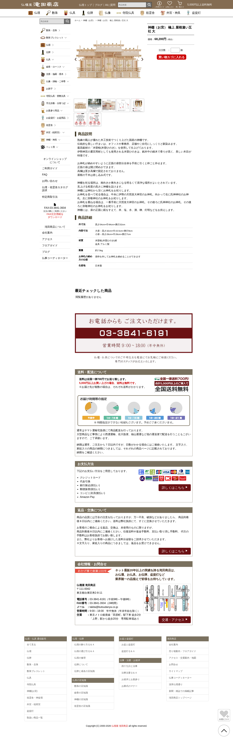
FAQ (44, 174)
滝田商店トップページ (180, 697)
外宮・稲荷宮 (33, 704)
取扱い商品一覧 (35, 717)
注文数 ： (164, 50)
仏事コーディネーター (55, 258)
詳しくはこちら (175, 487)
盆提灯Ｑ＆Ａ (128, 651)
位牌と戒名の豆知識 (84, 671)
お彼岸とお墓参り (131, 679)
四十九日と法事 (129, 666)
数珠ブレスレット (36, 671)
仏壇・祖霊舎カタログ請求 (55, 189)
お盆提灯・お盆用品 (56, 118)
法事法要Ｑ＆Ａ (129, 672)
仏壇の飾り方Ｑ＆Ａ (84, 644)
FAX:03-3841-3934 (55, 211)
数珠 (52, 12)
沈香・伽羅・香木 (54, 74)
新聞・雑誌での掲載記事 (181, 691)
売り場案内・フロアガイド (182, 651)
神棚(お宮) (32, 691)
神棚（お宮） (89, 20)
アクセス (47, 239)
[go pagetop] (224, 730)
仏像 (105, 12)
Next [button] (141, 59)
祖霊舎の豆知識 (82, 706)
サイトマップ (176, 671)
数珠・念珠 (51, 30)
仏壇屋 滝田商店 (119, 726)
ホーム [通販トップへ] (77, 20)
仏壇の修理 (80, 658)
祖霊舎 (147, 12)
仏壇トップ (85, 5)
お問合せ (173, 664)
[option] (109, 59)
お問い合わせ (50, 181)
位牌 (87, 12)
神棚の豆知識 (81, 699)
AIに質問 (110, 5)
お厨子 (49, 88)
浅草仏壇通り (176, 684)
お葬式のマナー (129, 686)
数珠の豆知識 (81, 686)
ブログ (98, 5)
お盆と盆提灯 (128, 644)
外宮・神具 (170, 12)
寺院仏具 (125, 12)
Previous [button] (76, 59)
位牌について (81, 664)
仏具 (69, 12)
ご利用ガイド (50, 168)
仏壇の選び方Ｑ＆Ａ (84, 651)
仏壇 (34, 12)
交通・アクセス (175, 619)
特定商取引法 (50, 196)
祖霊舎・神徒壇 (35, 697)
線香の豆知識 (81, 692)
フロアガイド (50, 245)
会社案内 (47, 232)
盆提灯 (193, 12)
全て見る (31, 644)
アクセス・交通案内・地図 (182, 658)
